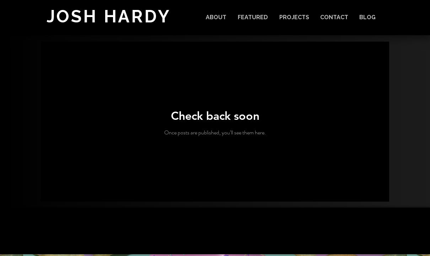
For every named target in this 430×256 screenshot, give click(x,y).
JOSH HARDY (109, 16)
